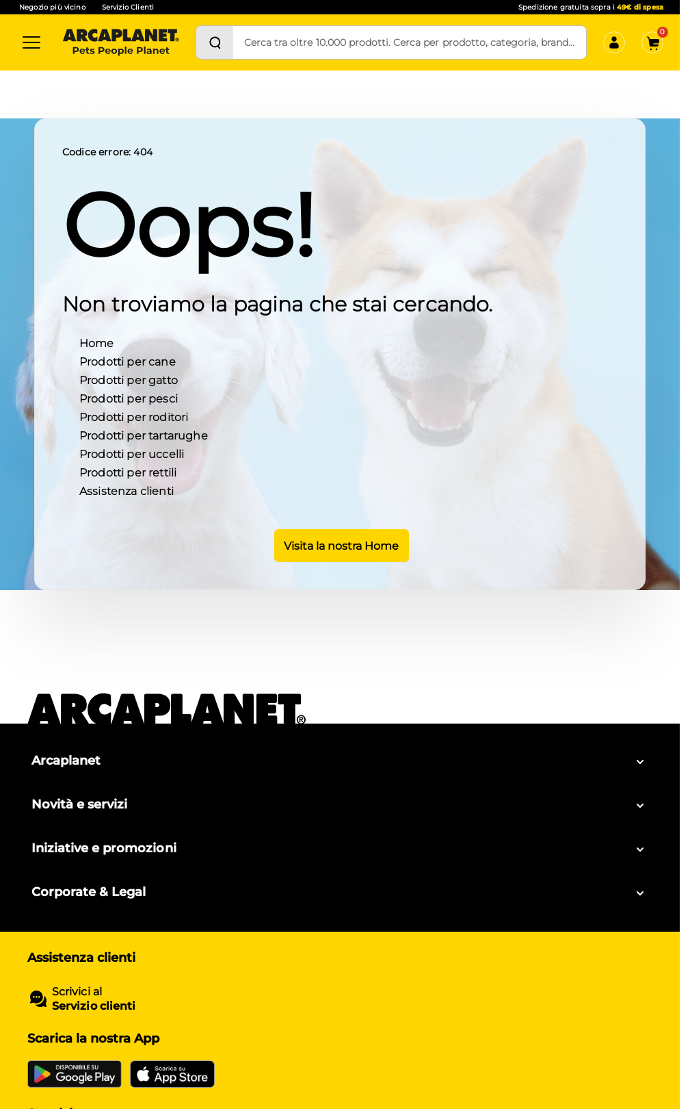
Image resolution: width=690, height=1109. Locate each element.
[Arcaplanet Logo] (121, 42)
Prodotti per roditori (133, 415)
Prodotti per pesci (128, 397)
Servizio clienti (93, 1005)
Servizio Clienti (128, 7)
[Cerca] (214, 42)
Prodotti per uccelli (131, 452)
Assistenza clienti (126, 489)
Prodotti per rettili (127, 471)
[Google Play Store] (74, 1074)
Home (96, 341)
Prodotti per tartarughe (143, 434)
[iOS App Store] (172, 1074)
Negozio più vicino (52, 7)
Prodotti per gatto (128, 378)
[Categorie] (31, 42)
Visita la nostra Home (340, 544)
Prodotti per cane (127, 360)
